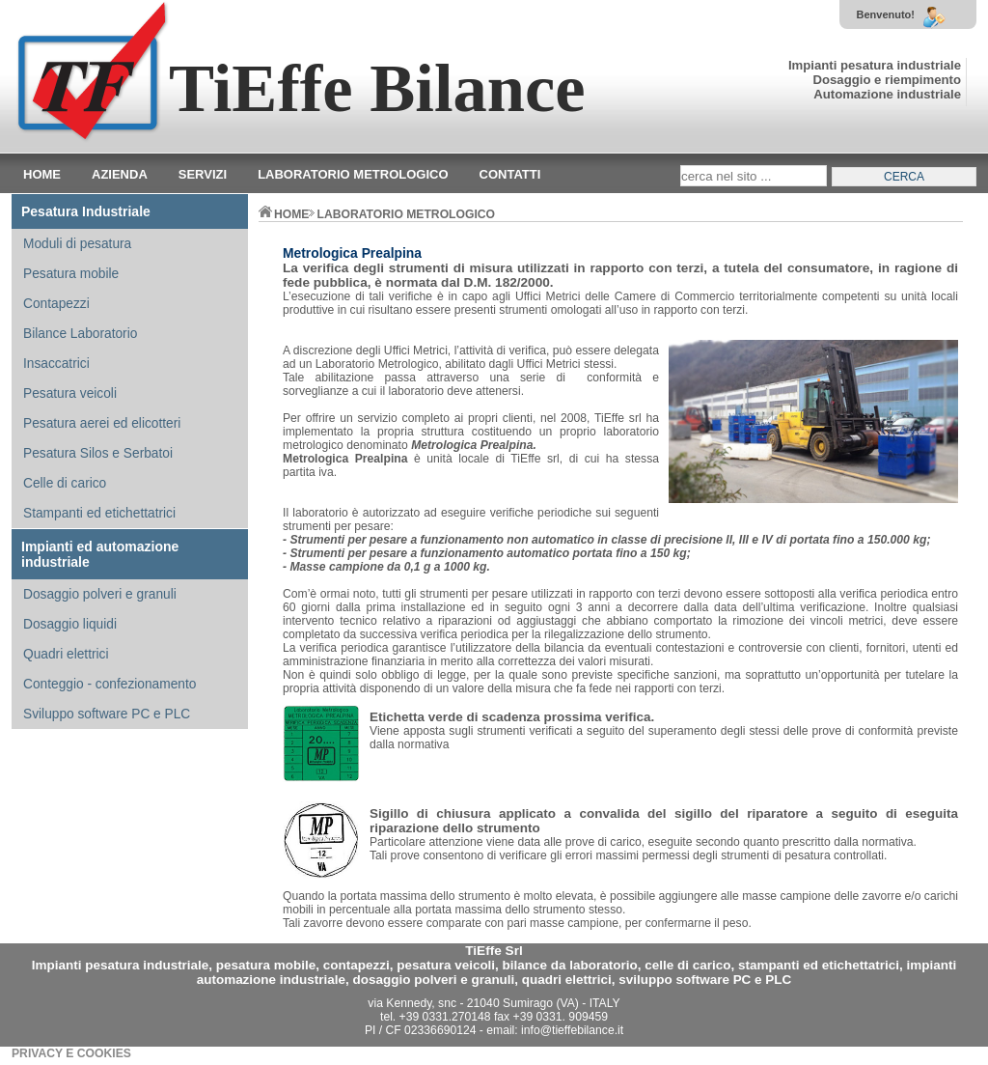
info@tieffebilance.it (572, 1030)
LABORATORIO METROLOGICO (405, 214)
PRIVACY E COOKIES (71, 1053)
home (284, 214)
